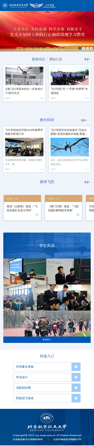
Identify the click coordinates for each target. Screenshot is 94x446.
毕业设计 (22, 377)
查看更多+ (46, 340)
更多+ (87, 59)
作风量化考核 (25, 366)
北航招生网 (23, 387)
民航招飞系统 (25, 398)
